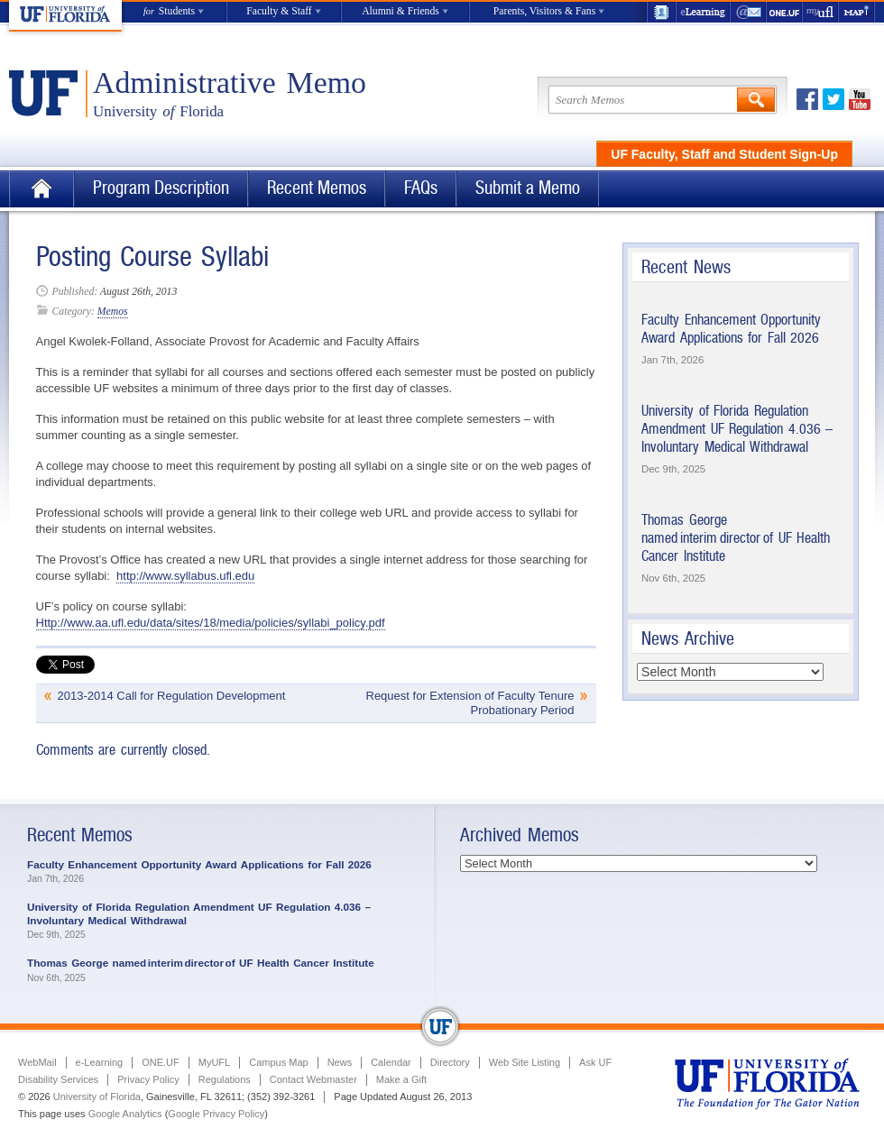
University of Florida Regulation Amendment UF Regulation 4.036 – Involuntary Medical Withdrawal (737, 428)
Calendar (391, 1062)
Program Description (161, 188)
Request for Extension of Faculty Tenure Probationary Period (470, 703)
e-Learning (704, 12)
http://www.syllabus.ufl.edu (185, 576)
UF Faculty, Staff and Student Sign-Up (724, 154)
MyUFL (214, 1062)
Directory (450, 1062)
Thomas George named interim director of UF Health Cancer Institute (735, 537)
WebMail (749, 12)
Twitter (833, 99)
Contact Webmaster (313, 1079)
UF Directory (661, 12)
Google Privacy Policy (216, 1113)
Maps (857, 12)
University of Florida (97, 1096)
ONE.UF (785, 12)
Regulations (224, 1079)
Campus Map (278, 1062)
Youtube (859, 99)
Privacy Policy (148, 1079)
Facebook (807, 99)
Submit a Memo (527, 188)
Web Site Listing (524, 1062)
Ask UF (595, 1062)
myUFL (821, 12)
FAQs (420, 188)
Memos (112, 311)
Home (41, 188)
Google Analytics (125, 1113)
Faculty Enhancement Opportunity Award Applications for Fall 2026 (731, 328)
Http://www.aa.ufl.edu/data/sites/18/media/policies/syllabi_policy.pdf (210, 622)
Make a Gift (401, 1079)
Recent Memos (316, 188)
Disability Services (58, 1079)
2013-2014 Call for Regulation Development (172, 695)
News (340, 1062)
